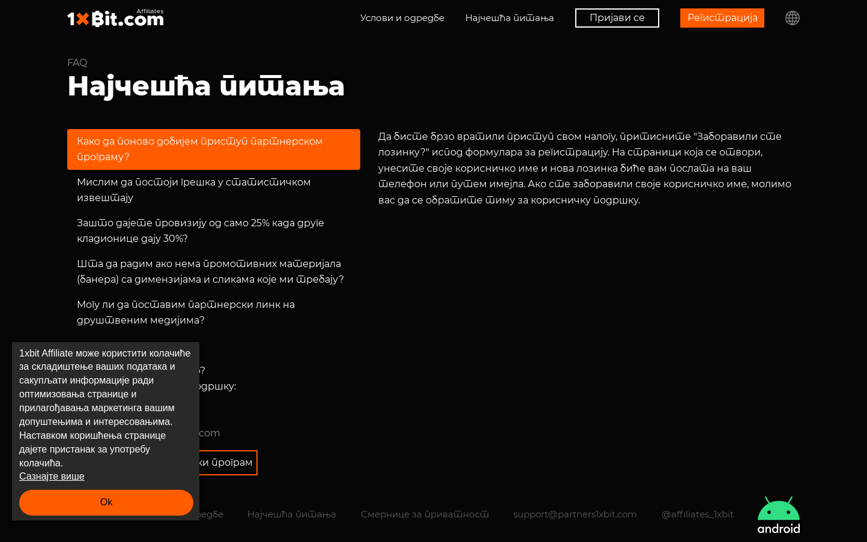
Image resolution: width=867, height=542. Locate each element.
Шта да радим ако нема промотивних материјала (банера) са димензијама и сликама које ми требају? (210, 271)
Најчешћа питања (509, 17)
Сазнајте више (52, 476)
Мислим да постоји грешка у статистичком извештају (194, 189)
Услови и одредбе (402, 17)
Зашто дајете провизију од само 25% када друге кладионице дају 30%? (200, 230)
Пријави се (617, 17)
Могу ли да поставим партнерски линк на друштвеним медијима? (186, 312)
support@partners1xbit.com (575, 514)
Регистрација (722, 17)
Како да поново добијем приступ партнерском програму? (200, 149)
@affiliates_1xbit (698, 514)
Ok (106, 502)
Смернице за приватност (425, 514)
